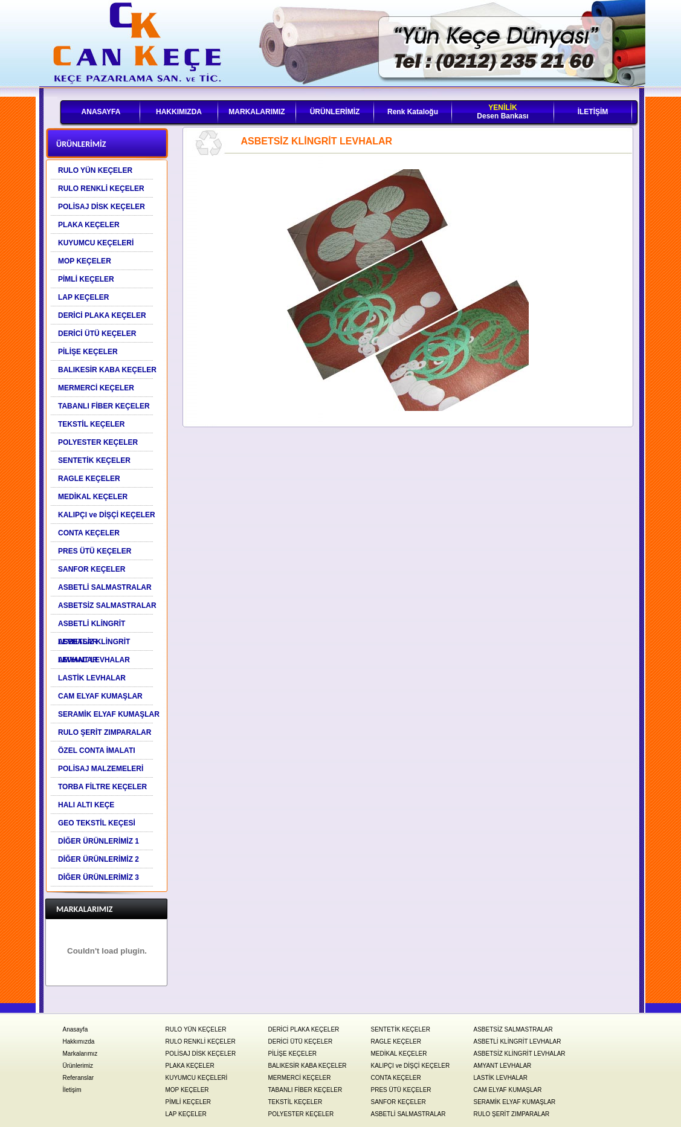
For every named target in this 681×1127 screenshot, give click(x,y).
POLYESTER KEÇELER (301, 1114)
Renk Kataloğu (412, 112)
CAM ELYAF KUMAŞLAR (508, 1090)
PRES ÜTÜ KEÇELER (401, 1090)
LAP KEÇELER (186, 1114)
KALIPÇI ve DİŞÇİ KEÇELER (410, 1065)
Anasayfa (75, 1029)
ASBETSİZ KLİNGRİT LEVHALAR (520, 1053)
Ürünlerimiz (78, 1065)
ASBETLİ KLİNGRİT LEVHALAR (517, 1041)
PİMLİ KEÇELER (188, 1102)
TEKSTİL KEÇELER (295, 1102)
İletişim (72, 1090)
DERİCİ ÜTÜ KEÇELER (300, 1041)
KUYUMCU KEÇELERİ (197, 1077)
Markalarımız (80, 1053)
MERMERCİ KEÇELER (299, 1077)
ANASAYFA (101, 112)
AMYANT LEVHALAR (503, 1065)
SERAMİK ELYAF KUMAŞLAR (515, 1102)
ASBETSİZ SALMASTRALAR (513, 1029)
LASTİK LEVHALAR (501, 1077)
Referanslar (78, 1077)
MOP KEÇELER (187, 1090)
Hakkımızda (79, 1041)
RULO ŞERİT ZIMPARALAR (512, 1114)
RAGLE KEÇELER (396, 1041)
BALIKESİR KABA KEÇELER (307, 1065)
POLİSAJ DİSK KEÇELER (201, 1053)
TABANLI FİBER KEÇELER (305, 1090)
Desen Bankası (502, 111)
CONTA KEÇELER (396, 1077)
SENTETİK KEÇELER (400, 1029)
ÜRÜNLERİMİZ (335, 112)
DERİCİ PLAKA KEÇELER (304, 1029)
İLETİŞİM (593, 112)
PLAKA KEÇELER (190, 1065)
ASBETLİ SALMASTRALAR (408, 1114)
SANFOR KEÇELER (398, 1102)
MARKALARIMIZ (256, 112)
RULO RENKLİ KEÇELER (201, 1041)
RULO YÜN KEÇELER (196, 1029)
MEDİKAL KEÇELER (399, 1053)
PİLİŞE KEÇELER (292, 1053)
